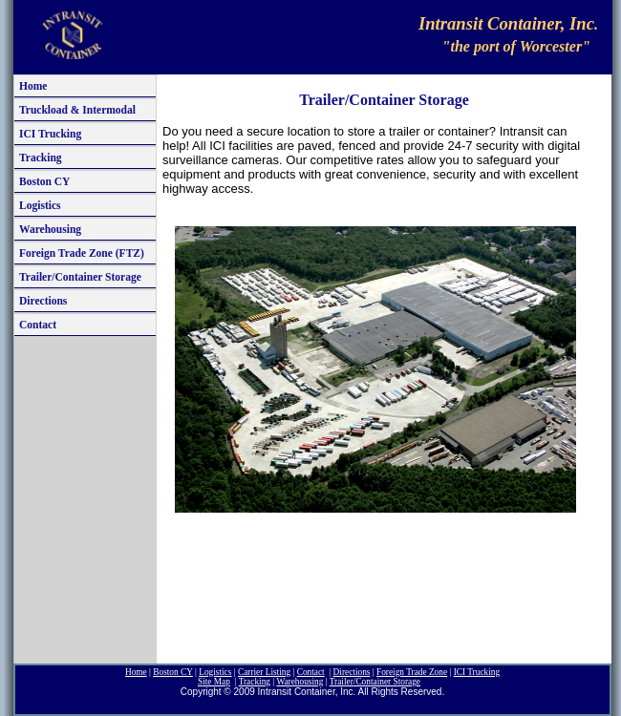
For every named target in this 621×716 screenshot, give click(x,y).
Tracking (40, 157)
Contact (37, 324)
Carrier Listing (264, 672)
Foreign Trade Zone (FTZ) (81, 253)
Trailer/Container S (375, 681)
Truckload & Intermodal (77, 110)
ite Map (214, 681)
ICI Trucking (50, 133)
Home (33, 86)
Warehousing (50, 229)
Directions (43, 300)
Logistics (40, 205)
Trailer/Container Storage (80, 277)
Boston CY (44, 181)
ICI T (477, 672)
